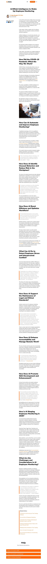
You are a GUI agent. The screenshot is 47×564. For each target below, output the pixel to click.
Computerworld (29, 361)
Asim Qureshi (14, 15)
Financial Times (29, 399)
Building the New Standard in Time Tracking (29, 527)
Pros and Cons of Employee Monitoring (28, 517)
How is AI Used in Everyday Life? (26, 530)
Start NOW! (32, 1)
